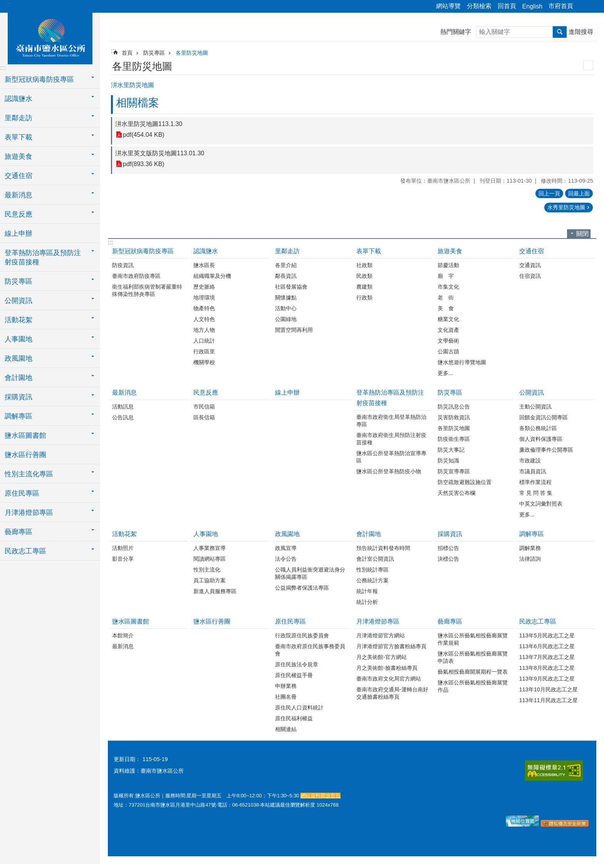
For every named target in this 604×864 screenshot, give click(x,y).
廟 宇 (446, 276)
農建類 (364, 287)
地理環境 (204, 297)
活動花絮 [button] (18, 320)
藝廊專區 (450, 621)
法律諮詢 (530, 559)
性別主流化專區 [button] (29, 474)
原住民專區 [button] (22, 493)
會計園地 (368, 534)
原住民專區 (290, 621)
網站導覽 (448, 6)
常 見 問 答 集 (535, 493)
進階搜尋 (581, 32)
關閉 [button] (582, 233)
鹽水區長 (204, 265)
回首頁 (507, 6)
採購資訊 (450, 534)
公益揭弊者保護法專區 (302, 588)
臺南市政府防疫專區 (136, 276)
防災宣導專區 (454, 471)
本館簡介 (123, 635)
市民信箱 (204, 406)
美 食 (446, 308)
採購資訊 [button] (18, 397)
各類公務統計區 (538, 428)
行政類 (364, 297)
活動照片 (123, 548)
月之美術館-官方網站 (381, 657)
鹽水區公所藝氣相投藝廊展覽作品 (473, 686)
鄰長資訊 (286, 276)
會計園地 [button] (18, 378)
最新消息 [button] (18, 195)
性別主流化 (206, 569)
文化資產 (448, 330)
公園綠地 (286, 319)
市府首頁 (561, 6)
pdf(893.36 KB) (143, 164)
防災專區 (154, 53)
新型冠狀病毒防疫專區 (143, 251)
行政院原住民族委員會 (302, 635)
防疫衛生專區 (454, 439)
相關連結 (286, 729)
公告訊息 (123, 417)
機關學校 (204, 362)
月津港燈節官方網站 (380, 635)
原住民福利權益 (294, 718)
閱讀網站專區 (209, 559)
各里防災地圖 (192, 53)
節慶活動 (448, 265)
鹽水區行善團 (25, 455)
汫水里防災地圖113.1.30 (148, 124)
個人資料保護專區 (540, 439)
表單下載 (368, 251)
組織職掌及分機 (212, 276)
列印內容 (588, 66)
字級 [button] (593, 6)
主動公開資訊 (535, 406)
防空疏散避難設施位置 (465, 482)
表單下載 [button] (18, 137)
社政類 (364, 265)
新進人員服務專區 (215, 591)
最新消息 (124, 392)
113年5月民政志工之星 (547, 635)
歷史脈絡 (204, 287)
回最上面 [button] (579, 193)
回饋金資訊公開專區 (543, 417)
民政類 (364, 276)
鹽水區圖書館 (130, 621)
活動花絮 (124, 534)
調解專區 (531, 534)
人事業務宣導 (209, 548)
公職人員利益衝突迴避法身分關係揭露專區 (310, 573)
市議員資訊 (532, 471)
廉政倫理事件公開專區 (546, 450)
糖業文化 (448, 319)
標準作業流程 (535, 482)
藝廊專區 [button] (18, 532)
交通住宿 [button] (18, 176)
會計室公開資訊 (375, 559)
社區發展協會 (291, 287)
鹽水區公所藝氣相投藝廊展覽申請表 (473, 657)
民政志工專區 (537, 621)
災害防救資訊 (454, 417)
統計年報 (367, 591)
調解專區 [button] (18, 416)
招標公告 (448, 548)
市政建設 (530, 460)
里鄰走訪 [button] (18, 118)
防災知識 (448, 460)
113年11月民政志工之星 (548, 700)
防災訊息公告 (454, 406)
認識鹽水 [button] (18, 99)
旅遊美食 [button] (18, 156)
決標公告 (448, 559)
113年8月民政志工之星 (547, 668)
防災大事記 (451, 450)
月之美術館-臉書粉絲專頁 (387, 668)
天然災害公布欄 (456, 493)
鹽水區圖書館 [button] (25, 435)
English (532, 6)
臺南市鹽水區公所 (50, 37)
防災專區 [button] (18, 281)
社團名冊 (286, 697)
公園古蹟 (448, 351)
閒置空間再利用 (294, 330)
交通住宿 (531, 251)
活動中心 (286, 308)
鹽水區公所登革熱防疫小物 (388, 471)
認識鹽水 (205, 251)
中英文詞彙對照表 (540, 504)
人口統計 (204, 341)
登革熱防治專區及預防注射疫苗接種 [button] (43, 257)
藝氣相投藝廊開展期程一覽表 (473, 672)
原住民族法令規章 (296, 664)
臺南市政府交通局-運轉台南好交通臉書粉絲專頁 (392, 693)
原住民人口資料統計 (299, 707)
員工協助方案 (209, 580)
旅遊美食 (450, 251)
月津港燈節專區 (377, 621)
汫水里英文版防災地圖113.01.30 (159, 153)
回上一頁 (549, 193)
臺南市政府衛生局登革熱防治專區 (391, 420)
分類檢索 (479, 6)
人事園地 (205, 534)
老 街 (446, 297)
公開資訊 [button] (18, 300)
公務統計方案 (372, 580)
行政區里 (204, 351)
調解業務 (530, 548)
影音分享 (123, 559)
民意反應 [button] (18, 214)
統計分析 (367, 602)
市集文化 (448, 287)
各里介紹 (286, 265)
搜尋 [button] (560, 32)
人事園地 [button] (18, 339)
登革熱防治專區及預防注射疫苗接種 (390, 397)
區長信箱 (204, 417)
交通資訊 (530, 265)
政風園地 (287, 534)
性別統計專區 (372, 569)
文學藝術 (448, 341)
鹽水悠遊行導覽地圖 (462, 362)
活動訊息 (123, 406)
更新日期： (127, 759)
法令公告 (286, 559)
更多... (445, 373)
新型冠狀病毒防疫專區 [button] (39, 79)
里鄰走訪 (287, 251)
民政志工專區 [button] (25, 551)
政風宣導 (286, 548)
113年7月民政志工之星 (547, 657)
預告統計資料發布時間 (383, 548)
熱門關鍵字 (455, 32)
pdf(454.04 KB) (143, 134)
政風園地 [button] (18, 358)
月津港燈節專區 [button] (29, 512)
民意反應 (205, 392)
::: (8, 4)
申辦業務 (286, 686)
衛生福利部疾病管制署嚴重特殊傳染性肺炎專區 (147, 290)
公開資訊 (531, 392)
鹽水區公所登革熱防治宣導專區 (391, 457)
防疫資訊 (123, 265)
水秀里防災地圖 (566, 207)
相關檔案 (137, 103)
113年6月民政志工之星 (547, 646)
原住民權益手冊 (294, 675)
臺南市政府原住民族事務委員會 (310, 650)
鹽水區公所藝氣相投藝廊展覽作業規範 (473, 639)
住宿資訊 (530, 276)
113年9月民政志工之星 (547, 679)
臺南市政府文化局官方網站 (388, 679)
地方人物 (204, 330)
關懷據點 (286, 297)
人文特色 (204, 319)
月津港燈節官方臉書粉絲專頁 (391, 646)
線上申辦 (18, 233)
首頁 (127, 53)
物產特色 (204, 308)
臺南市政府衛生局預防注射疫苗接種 (391, 438)
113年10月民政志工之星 (548, 689)
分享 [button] (582, 6)
